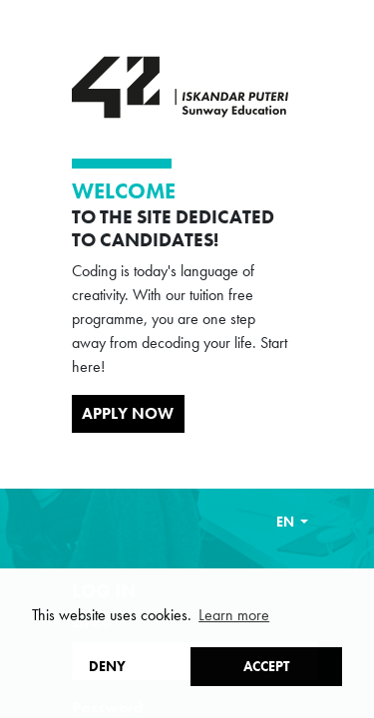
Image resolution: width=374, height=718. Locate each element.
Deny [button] (107, 666)
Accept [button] (266, 666)
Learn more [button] (233, 614)
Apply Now (128, 413)
